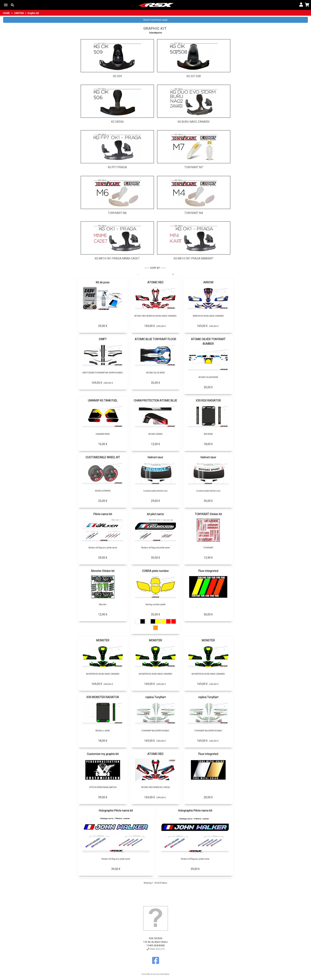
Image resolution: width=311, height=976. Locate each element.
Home (6, 13)
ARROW (208, 282)
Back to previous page (155, 19)
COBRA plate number (155, 570)
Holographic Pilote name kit (116, 810)
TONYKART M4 (193, 213)
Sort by (155, 267)
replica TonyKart (155, 697)
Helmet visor (155, 457)
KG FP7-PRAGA (117, 167)
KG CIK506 (117, 121)
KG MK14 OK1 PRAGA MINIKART (193, 258)
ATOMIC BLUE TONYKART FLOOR (155, 339)
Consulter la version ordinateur (155, 974)
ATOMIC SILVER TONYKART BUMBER (208, 341)
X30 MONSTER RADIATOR (102, 697)
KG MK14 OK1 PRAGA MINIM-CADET (117, 258)
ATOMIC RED (155, 282)
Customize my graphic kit (103, 754)
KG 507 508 (194, 76)
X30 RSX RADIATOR (208, 400)
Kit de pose (102, 282)
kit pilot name (155, 514)
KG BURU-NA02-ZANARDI (193, 121)
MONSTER (102, 640)
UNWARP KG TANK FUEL (103, 400)
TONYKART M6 (117, 213)
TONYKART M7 (193, 167)
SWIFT (103, 339)
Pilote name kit (102, 514)
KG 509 (117, 76)
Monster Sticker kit (102, 570)
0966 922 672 (156, 949)
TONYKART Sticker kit (208, 514)
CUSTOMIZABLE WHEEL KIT (102, 457)
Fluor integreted (208, 570)
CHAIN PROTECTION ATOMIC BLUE (155, 400)
